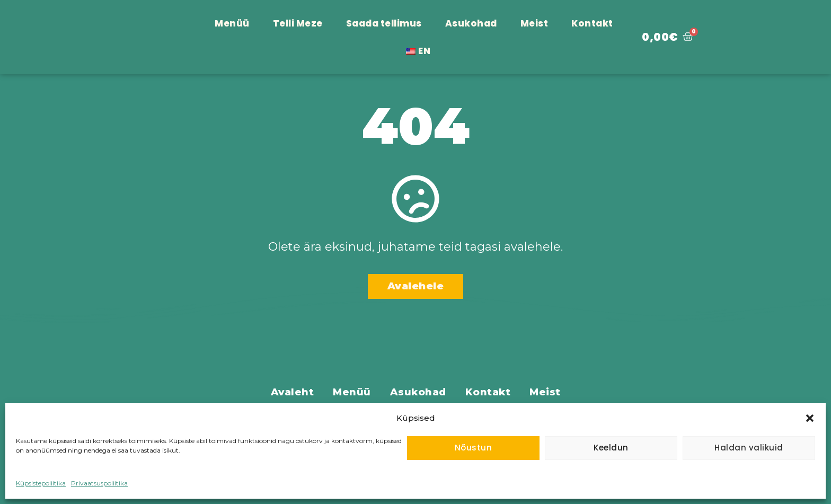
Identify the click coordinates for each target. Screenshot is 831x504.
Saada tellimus (384, 23)
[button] (810, 412)
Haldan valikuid (748, 447)
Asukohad (471, 23)
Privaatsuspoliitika (99, 483)
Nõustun (473, 447)
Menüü (232, 23)
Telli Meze (298, 23)
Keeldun (611, 447)
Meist (534, 23)
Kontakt (592, 23)
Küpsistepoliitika (41, 483)
